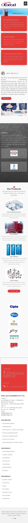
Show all (14, 291)
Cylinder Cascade (7, 454)
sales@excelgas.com (6, 415)
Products (20, 511)
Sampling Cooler (7, 492)
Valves (4, 486)
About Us (8, 511)
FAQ (19, 515)
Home (3, 511)
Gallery (18, 513)
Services (14, 511)
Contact (10, 515)
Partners (13, 513)
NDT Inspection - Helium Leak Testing (13, 429)
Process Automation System (13, 54)
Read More (6, 98)
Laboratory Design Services (10, 436)
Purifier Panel (6, 498)
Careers (15, 515)
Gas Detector (6, 482)
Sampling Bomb (7, 467)
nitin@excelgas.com (6, 413)
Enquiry (23, 513)
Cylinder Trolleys (7, 479)
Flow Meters (6, 489)
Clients (8, 513)
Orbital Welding (8, 37)
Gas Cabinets (14, 256)
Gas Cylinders (6, 495)
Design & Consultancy (9, 439)
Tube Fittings (14, 280)
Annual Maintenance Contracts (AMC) (13, 442)
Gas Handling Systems (11, 20)
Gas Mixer (5, 470)
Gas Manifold (14, 234)
